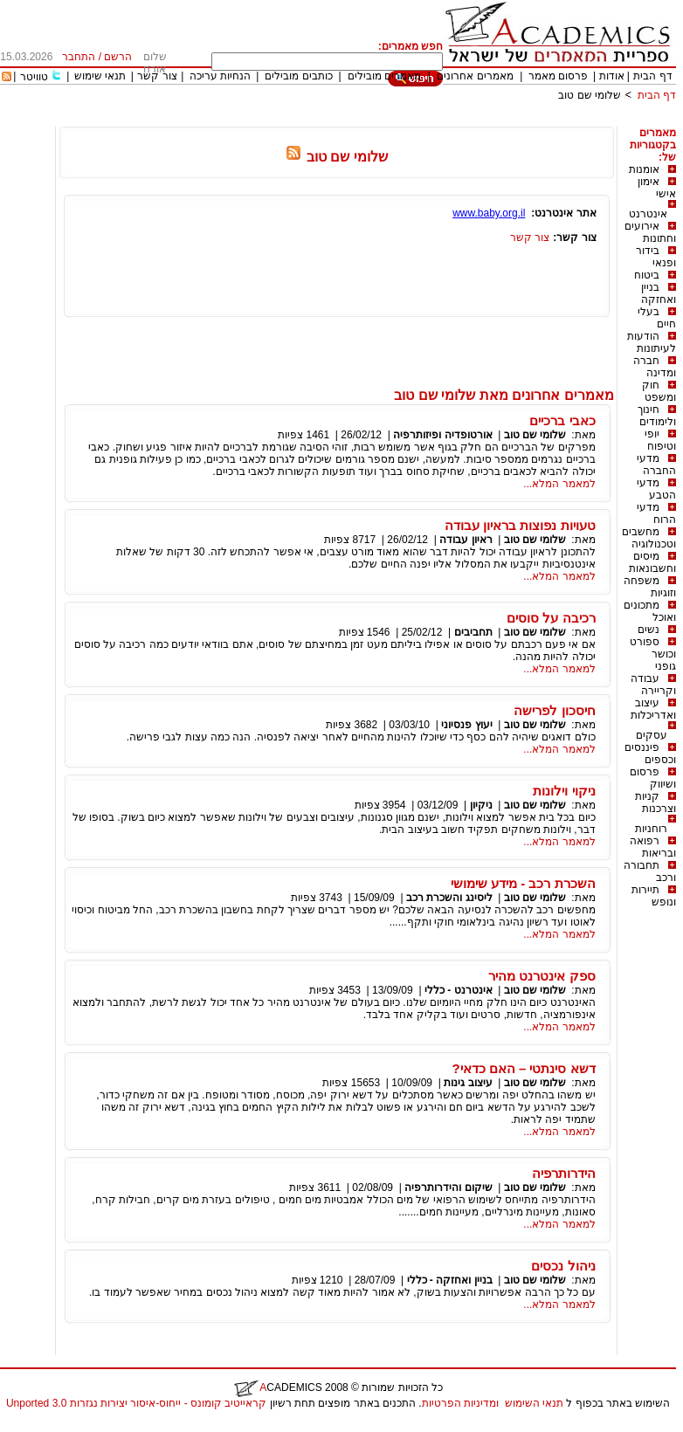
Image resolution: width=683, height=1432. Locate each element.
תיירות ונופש (653, 896)
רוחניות (651, 829)
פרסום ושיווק (653, 778)
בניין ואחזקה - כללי (450, 1280)
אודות (611, 76)
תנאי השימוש (534, 1403)
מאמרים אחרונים (475, 76)
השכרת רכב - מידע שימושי (523, 883)
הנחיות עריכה (220, 76)
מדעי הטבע (656, 489)
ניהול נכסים (563, 1265)
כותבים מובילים (298, 76)
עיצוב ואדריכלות (653, 709)
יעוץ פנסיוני (466, 725)
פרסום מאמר (558, 76)
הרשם (118, 57)
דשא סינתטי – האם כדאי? (523, 1068)
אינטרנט (648, 214)
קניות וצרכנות (655, 802)
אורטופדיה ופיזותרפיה (442, 435)
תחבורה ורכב (650, 871)
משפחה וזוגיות (650, 587)
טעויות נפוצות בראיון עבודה (520, 525)
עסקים (651, 735)
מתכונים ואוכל (650, 611)
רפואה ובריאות (653, 847)
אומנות (644, 169)
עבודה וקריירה (653, 684)
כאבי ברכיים (562, 420)
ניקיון (481, 805)
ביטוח (646, 275)
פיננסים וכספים (650, 753)
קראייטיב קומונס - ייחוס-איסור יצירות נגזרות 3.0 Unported (136, 1403)
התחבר (78, 57)
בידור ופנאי (656, 256)
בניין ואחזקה (658, 293)
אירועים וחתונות (650, 232)
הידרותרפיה (564, 1173)
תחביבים (473, 632)
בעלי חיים (657, 318)
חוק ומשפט (659, 391)
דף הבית (652, 76)
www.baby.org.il (488, 213)
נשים (648, 629)
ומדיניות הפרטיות (460, 1403)
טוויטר (34, 77)
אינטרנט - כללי (458, 990)
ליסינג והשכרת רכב (449, 898)
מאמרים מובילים (384, 76)
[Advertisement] (358, 120)
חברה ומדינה (654, 367)
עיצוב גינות (468, 1083)
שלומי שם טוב (589, 95)
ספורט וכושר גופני (653, 654)
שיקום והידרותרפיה (448, 1187)
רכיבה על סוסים (551, 617)
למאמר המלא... (559, 484)
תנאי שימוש (100, 76)
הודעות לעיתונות (651, 342)
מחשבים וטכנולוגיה (649, 538)
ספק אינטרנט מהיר (541, 975)
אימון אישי (657, 188)
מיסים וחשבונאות (652, 562)
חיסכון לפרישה (554, 710)
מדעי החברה (656, 464)
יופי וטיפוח (660, 440)
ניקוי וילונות (564, 790)
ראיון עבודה (465, 540)
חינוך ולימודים (657, 415)
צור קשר (156, 76)
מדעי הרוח (656, 513)
